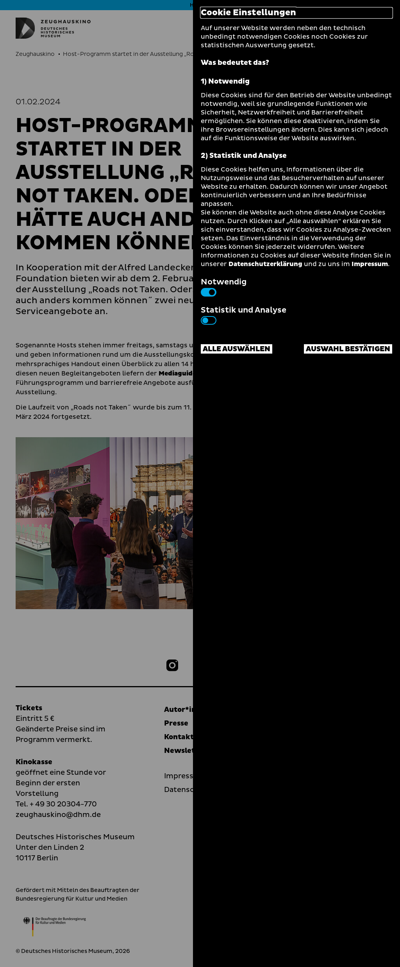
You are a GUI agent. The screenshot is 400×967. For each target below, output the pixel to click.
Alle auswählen (236, 349)
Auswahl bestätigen (348, 349)
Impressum (370, 264)
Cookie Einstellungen (248, 13)
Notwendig (223, 286)
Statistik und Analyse (243, 314)
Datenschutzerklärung (265, 264)
